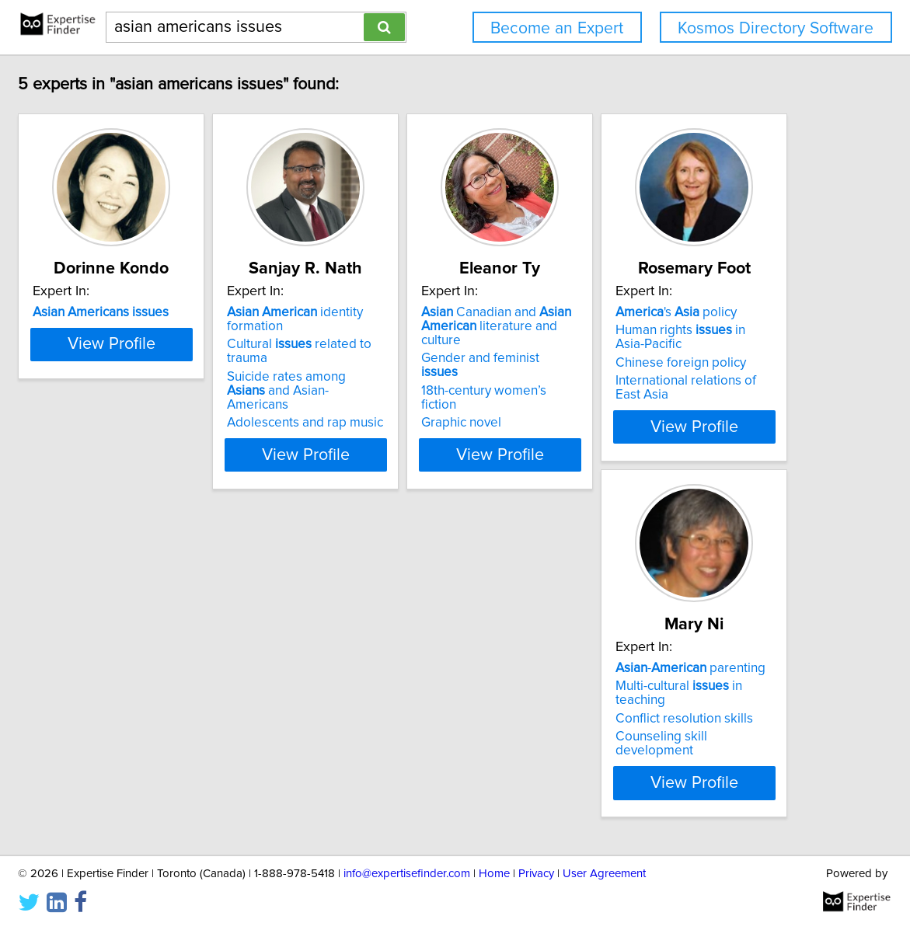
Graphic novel (627, 381)
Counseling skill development (440, 723)
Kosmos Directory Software (775, 28)
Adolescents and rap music (432, 381)
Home (494, 873)
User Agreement (604, 873)
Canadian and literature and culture (676, 319)
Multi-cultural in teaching (443, 686)
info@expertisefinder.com (406, 873)
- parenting (429, 668)
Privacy (536, 873)
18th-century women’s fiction (668, 363)
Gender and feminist (665, 344)
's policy (181, 668)
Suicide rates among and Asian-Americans (446, 356)
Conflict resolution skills (422, 705)
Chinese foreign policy (185, 719)
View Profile (218, 426)
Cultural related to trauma (448, 330)
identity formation (451, 312)
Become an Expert (556, 28)
